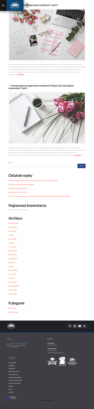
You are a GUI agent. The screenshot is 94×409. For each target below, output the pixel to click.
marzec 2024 (12, 239)
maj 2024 (11, 235)
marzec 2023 (12, 274)
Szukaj (10, 162)
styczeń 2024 (12, 247)
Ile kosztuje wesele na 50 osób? (18, 192)
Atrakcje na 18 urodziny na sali (17, 188)
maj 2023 (11, 266)
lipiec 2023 (11, 262)
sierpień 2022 (12, 294)
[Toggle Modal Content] (3, 5)
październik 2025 (13, 223)
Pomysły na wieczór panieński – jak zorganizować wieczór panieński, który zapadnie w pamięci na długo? (39, 196)
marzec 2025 (12, 231)
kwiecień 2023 (12, 270)
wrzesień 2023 (12, 258)
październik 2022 (13, 286)
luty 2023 (11, 278)
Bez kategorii (12, 308)
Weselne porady (13, 312)
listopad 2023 (12, 254)
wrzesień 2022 (12, 290)
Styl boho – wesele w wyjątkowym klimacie (21, 184)
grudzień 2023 (12, 251)
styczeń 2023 (12, 282)
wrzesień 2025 (12, 227)
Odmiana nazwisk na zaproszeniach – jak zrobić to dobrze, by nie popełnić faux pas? (33, 180)
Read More (20, 74)
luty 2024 (11, 243)
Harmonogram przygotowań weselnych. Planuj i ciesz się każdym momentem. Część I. (41, 87)
